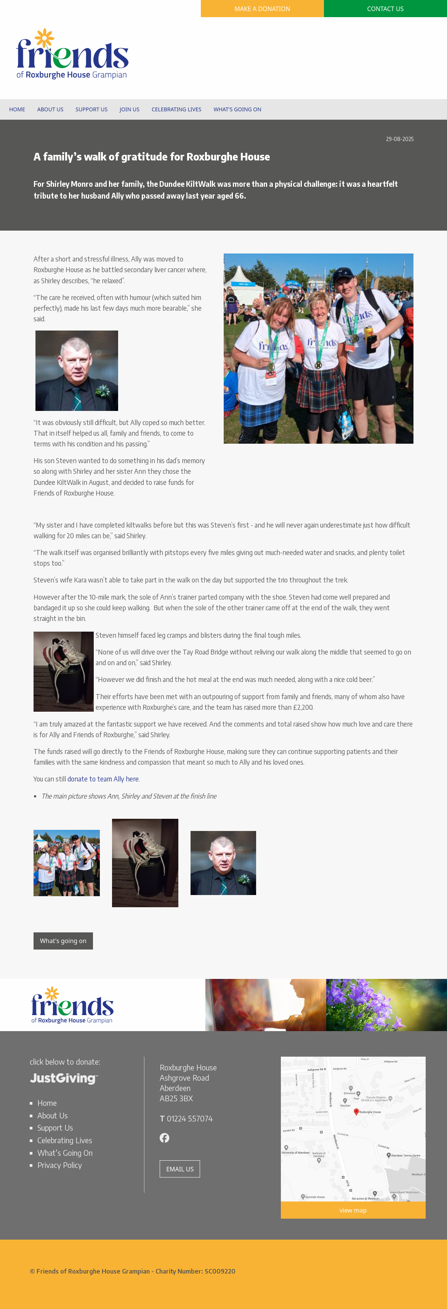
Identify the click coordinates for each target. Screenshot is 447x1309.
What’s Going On (65, 1152)
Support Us (55, 1127)
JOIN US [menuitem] (129, 109)
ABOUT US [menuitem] (50, 109)
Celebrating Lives (64, 1140)
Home (47, 1102)
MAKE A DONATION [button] (262, 9)
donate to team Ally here (102, 779)
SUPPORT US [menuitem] (91, 109)
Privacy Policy (59, 1164)
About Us (52, 1115)
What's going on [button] (63, 941)
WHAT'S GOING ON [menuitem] (237, 109)
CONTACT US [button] (385, 9)
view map (353, 1210)
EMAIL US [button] (180, 1169)
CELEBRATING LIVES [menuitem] (176, 109)
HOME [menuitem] (17, 109)
